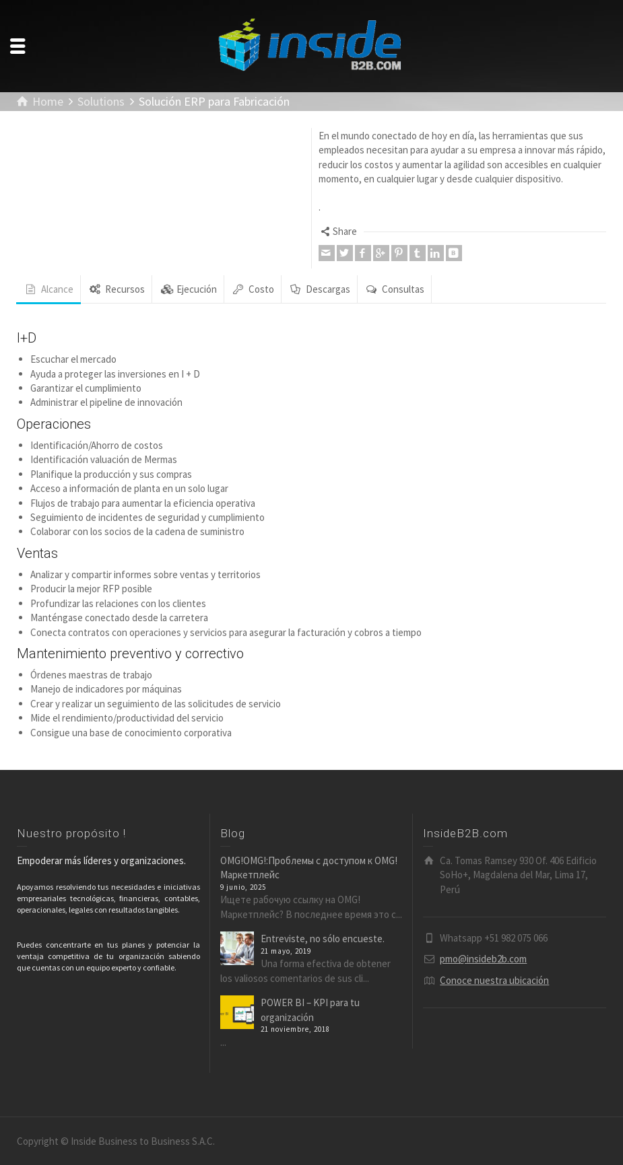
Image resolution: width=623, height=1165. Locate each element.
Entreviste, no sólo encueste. (323, 938)
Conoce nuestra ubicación (494, 980)
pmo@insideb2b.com (483, 958)
